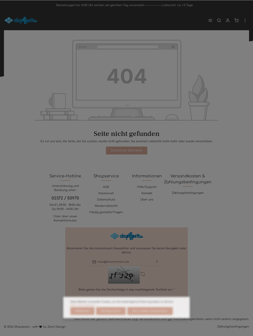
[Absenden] (157, 262)
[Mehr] (245, 20)
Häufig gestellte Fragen (106, 212)
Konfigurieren (111, 320)
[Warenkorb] (236, 20)
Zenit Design (56, 326)
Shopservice (106, 176)
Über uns (146, 199)
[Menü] (210, 20)
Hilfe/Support (147, 186)
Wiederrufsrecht (106, 205)
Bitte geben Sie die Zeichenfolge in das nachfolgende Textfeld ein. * (126, 289)
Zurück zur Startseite (126, 150)
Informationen (147, 176)
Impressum (106, 193)
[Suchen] (219, 20)
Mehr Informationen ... (83, 314)
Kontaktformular (65, 220)
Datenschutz (106, 199)
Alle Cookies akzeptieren (150, 320)
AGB (106, 186)
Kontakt (147, 193)
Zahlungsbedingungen (188, 192)
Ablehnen (82, 320)
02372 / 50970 (65, 198)
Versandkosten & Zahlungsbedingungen (187, 179)
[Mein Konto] (228, 20)
